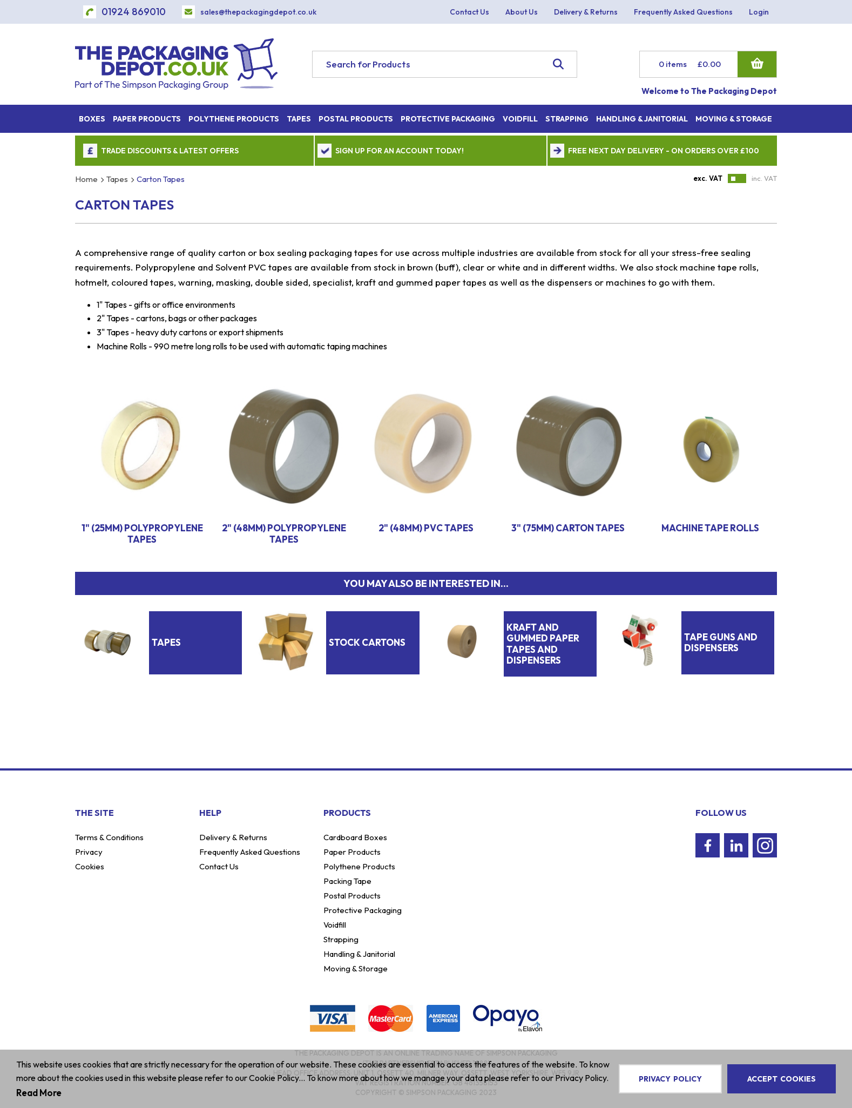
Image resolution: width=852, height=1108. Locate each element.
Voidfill (334, 925)
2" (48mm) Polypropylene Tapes (284, 533)
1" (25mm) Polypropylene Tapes (142, 533)
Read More (39, 1092)
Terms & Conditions (109, 837)
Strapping (341, 939)
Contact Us (219, 866)
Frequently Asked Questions (249, 852)
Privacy (89, 852)
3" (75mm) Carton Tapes (568, 527)
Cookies (89, 866)
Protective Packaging (362, 910)
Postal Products (352, 895)
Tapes (117, 179)
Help (210, 812)
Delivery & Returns (233, 837)
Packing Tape (347, 881)
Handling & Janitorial (359, 954)
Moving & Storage (355, 968)
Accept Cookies (781, 1079)
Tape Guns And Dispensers (721, 642)
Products (347, 812)
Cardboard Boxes (355, 837)
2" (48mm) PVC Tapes (426, 527)
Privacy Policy (670, 1079)
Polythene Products (359, 866)
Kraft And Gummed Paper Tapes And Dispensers (542, 643)
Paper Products (352, 852)
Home (86, 179)
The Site (94, 812)
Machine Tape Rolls (710, 527)
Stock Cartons (367, 642)
